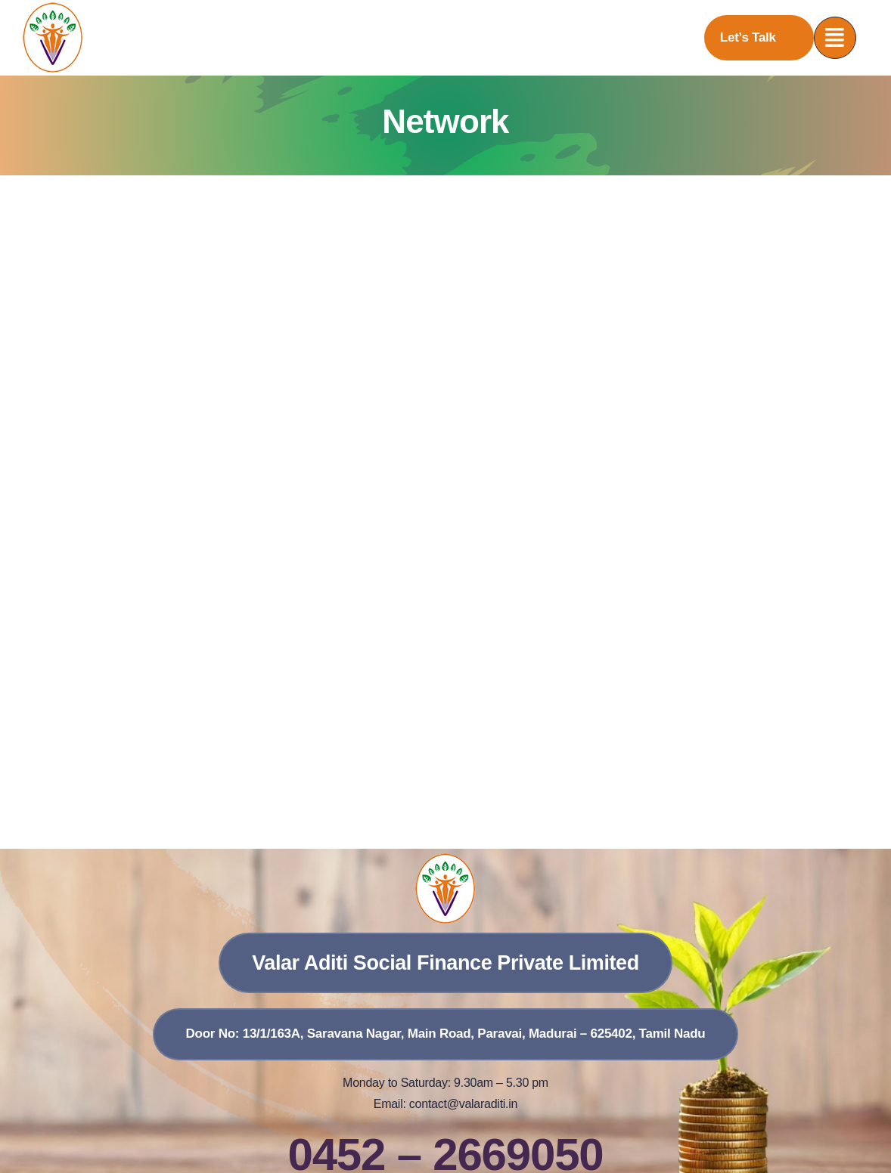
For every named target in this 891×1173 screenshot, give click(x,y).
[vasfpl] (53, 8)
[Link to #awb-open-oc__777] (835, 38)
